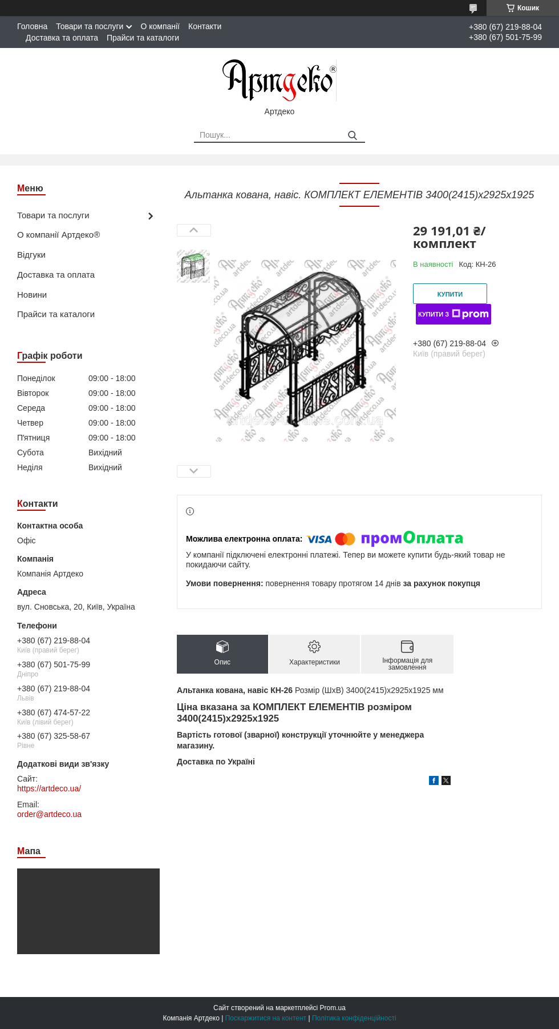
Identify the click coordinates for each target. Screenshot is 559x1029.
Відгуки (31, 254)
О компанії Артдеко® (58, 234)
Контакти (204, 26)
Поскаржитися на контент (265, 1018)
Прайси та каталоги (143, 37)
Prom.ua (333, 1008)
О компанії (160, 26)
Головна (32, 26)
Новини (32, 294)
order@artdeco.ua (49, 814)
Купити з (453, 314)
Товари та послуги (89, 26)
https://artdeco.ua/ (49, 788)
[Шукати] (352, 136)
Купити (450, 294)
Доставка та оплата (62, 37)
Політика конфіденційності (354, 1018)
